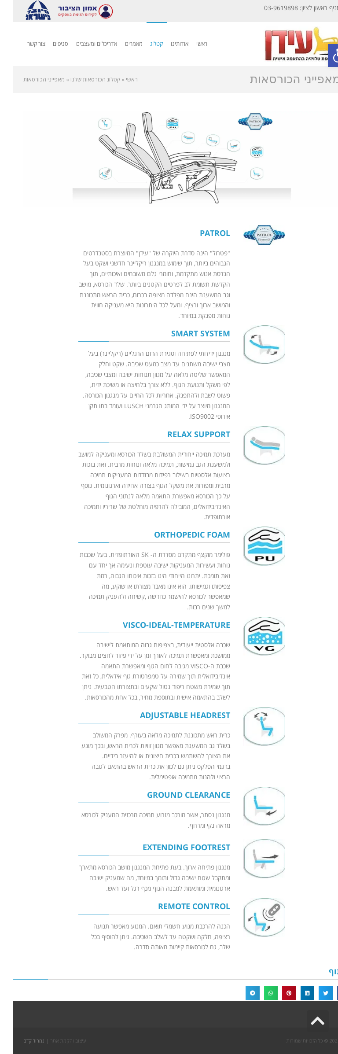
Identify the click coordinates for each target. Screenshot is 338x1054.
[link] (326, 55)
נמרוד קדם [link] (21, 1040)
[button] (331, 993)
